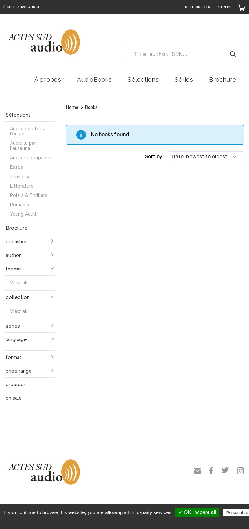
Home (72, 107)
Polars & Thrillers (28, 195)
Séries (184, 79)
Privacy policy (128, 521)
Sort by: (154, 157)
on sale (14, 398)
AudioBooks (94, 79)
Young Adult (23, 214)
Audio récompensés (32, 157)
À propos (47, 79)
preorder (15, 384)
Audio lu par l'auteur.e (23, 146)
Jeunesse (20, 176)
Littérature (22, 186)
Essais (16, 167)
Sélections (143, 79)
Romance (20, 204)
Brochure (222, 79)
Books (91, 107)
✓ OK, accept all (197, 512)
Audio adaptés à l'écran (28, 131)
